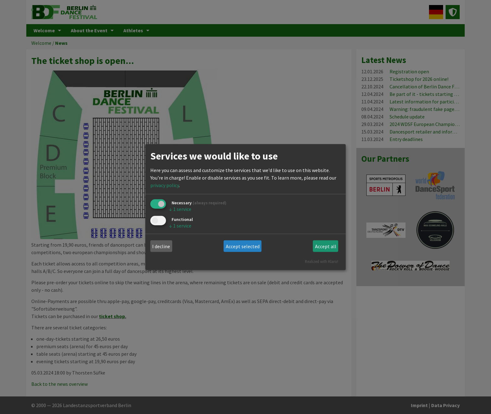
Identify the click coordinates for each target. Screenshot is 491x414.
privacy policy (164, 185)
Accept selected (243, 246)
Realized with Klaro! (321, 261)
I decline (161, 246)
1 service (180, 209)
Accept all (325, 246)
